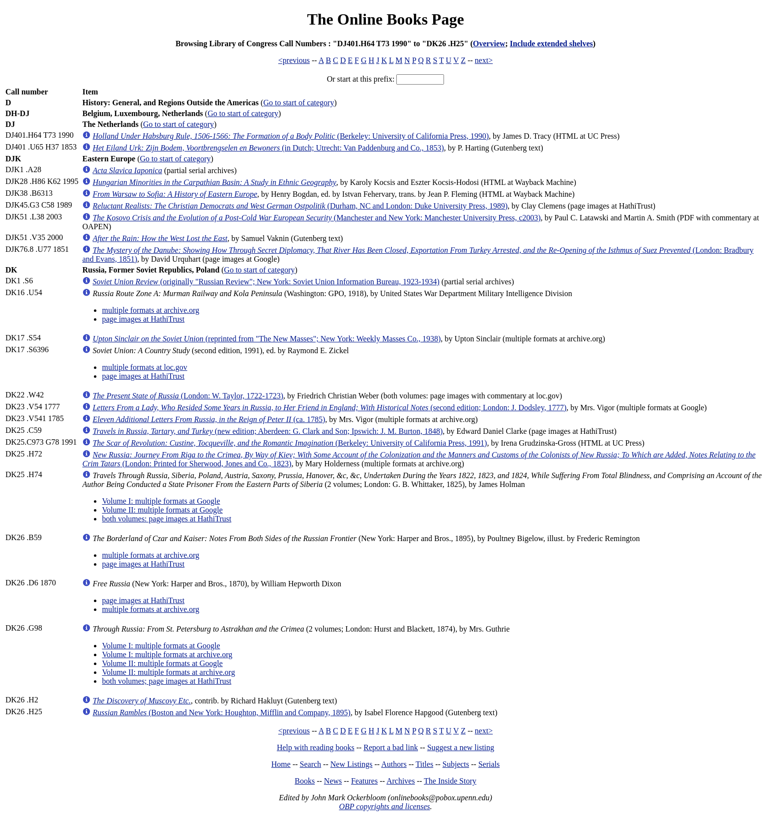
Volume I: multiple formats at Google (161, 501)
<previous (294, 60)
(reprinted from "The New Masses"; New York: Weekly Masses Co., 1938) (266, 338)
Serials (489, 764)
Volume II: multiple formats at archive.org (168, 672)
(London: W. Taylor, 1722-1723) (187, 396)
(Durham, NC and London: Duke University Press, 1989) (299, 206)
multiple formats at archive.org (150, 310)
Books (305, 781)
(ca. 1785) (208, 419)
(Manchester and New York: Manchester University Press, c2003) (316, 217)
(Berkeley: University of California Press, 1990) (290, 136)
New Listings (351, 764)
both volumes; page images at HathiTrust (166, 681)
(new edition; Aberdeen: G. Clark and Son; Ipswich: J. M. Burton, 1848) (267, 431)
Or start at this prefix (359, 79)
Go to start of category (298, 102)
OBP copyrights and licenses (384, 806)
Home (281, 764)
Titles (424, 764)
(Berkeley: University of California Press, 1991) (289, 443)
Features (364, 781)
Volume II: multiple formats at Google (162, 510)
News (333, 781)
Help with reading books (316, 747)
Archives (400, 781)
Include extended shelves (551, 43)
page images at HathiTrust (143, 319)
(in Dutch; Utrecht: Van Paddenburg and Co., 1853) (268, 148)
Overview (489, 43)
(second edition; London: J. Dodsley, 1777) (329, 407)
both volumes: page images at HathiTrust (166, 519)
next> (484, 60)
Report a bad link (390, 747)
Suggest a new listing (460, 747)
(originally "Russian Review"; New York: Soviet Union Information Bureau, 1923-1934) (265, 281)
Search (311, 764)
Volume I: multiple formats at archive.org (167, 654)
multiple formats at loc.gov (144, 367)
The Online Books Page (385, 19)
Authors (394, 764)
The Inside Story (450, 781)
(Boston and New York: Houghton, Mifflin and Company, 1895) (221, 712)
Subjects (456, 764)
